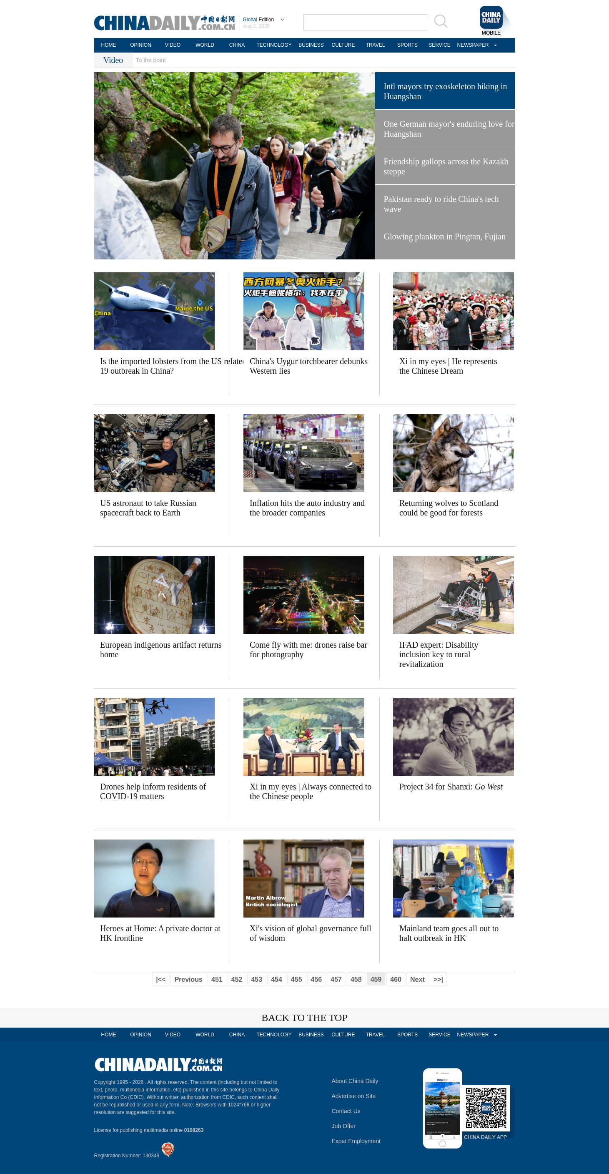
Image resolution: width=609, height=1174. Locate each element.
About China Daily (355, 1081)
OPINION (140, 45)
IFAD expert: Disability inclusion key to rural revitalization (439, 654)
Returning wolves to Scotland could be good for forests (448, 507)
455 (296, 979)
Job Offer (344, 1126)
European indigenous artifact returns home (161, 649)
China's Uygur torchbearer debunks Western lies (309, 366)
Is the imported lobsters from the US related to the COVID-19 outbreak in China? (165, 366)
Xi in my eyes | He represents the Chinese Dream (448, 366)
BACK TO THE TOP (304, 1017)
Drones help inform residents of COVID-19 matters (153, 791)
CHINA (237, 45)
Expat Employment (356, 1141)
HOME (108, 45)
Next (417, 979)
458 (356, 979)
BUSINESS (311, 45)
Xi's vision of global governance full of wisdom (310, 933)
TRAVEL (375, 45)
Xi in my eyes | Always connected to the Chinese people (310, 791)
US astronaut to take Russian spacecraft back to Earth (148, 507)
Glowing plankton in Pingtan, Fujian (445, 236)
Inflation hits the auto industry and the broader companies (307, 507)
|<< (160, 979)
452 (237, 979)
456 (316, 979)
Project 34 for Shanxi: (451, 786)
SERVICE (439, 45)
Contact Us (346, 1111)
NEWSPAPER (471, 45)
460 (395, 979)
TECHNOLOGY (273, 45)
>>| (438, 979)
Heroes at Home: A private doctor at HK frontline (160, 933)
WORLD (204, 45)
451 (217, 979)
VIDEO (172, 45)
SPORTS (407, 45)
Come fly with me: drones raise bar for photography (308, 649)
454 (276, 979)
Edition (258, 20)
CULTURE (343, 45)
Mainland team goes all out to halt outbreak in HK (449, 933)
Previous (188, 979)
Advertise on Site (354, 1096)
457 (336, 979)
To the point (151, 60)
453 (256, 979)
